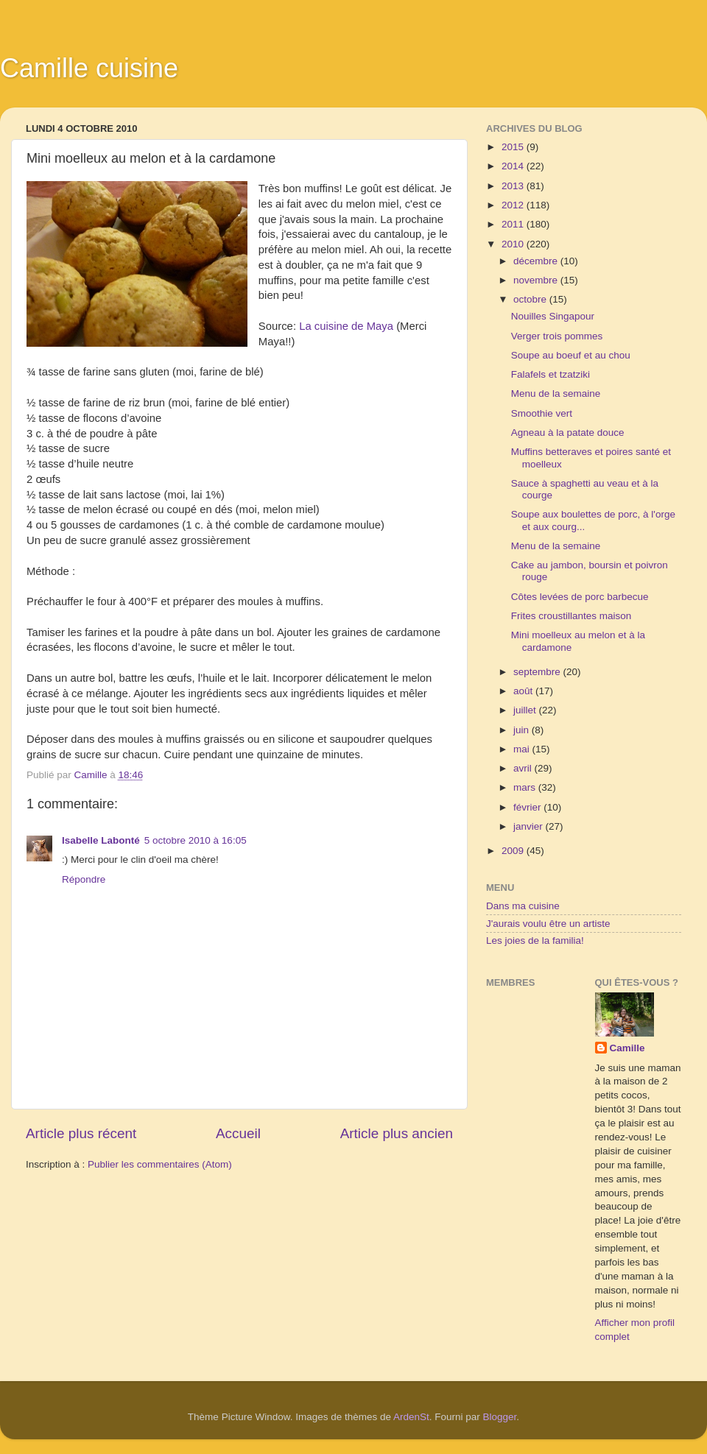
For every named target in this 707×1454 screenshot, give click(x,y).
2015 (514, 146)
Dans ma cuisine (523, 905)
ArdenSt (411, 1416)
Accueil (238, 1133)
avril (524, 768)
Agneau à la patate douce (568, 432)
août (524, 690)
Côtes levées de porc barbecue (580, 596)
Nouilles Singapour (552, 316)
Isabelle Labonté (101, 840)
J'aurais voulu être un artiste (548, 923)
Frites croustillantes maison (571, 615)
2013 (514, 185)
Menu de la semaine (556, 393)
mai (522, 749)
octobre (531, 299)
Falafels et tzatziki (550, 374)
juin (522, 729)
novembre (536, 280)
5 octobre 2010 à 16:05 (195, 840)
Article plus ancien (396, 1133)
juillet (526, 710)
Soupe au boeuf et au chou (570, 355)
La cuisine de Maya (346, 326)
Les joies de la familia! (535, 940)
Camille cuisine (89, 68)
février (528, 807)
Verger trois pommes (557, 336)
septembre (538, 671)
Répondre (83, 879)
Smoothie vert (541, 413)
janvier (529, 826)
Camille (627, 1048)
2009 (514, 850)
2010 (514, 244)
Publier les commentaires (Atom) (160, 1164)
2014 (514, 166)
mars (525, 787)
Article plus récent (81, 1133)
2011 (514, 224)
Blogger (500, 1416)
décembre (536, 261)
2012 (514, 205)
